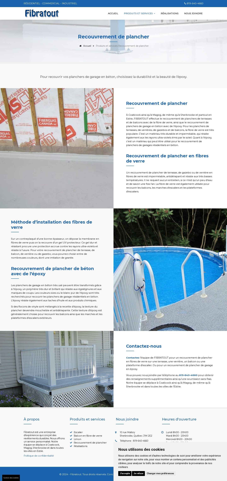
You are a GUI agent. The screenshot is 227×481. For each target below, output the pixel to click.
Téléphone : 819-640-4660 (134, 440)
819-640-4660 (195, 3)
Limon (77, 439)
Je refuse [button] (138, 473)
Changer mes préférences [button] (160, 473)
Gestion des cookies (11, 478)
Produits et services (139, 13)
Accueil (113, 13)
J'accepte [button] (125, 473)
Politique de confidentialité (39, 455)
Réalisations (169, 13)
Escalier (78, 432)
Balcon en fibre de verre (88, 435)
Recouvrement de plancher (90, 442)
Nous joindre (193, 13)
